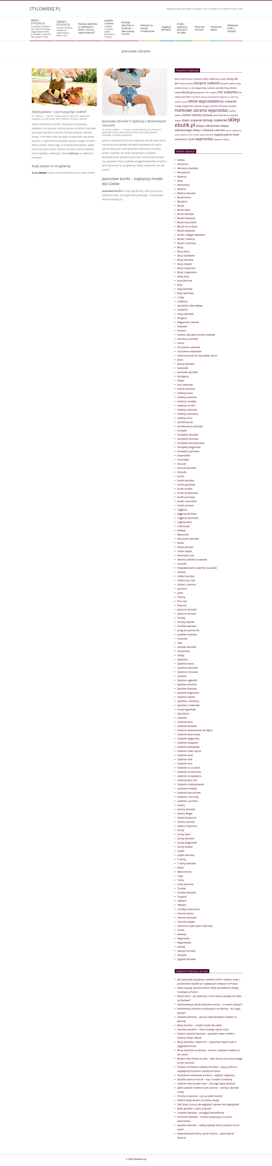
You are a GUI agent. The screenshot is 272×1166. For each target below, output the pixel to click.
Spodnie (181, 676)
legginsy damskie (187, 513)
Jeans (180, 359)
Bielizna (181, 189)
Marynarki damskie (188, 538)
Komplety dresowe (187, 438)
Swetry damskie (186, 809)
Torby (180, 880)
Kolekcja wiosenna (187, 413)
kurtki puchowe (186, 497)
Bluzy (180, 247)
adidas (181, 159)
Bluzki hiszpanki (186, 218)
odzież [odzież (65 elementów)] (186, 115)
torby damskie (185, 884)
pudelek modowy (187, 634)
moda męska (184, 551)
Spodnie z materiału (188, 705)
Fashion (181, 330)
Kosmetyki (183, 459)
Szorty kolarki (185, 846)
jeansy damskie (186, 363)
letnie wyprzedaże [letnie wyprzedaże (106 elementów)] (203, 101)
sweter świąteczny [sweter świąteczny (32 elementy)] (233, 130)
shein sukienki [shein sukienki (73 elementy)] (192, 120)
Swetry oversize (186, 821)
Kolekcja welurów (187, 409)
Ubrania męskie (186, 921)
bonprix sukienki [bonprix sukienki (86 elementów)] (207, 83)
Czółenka (182, 301)
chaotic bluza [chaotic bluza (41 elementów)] (181, 88)
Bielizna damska (186, 193)
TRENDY (38, 116)
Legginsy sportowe (187, 518)
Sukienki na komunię (189, 771)
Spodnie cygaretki (187, 680)
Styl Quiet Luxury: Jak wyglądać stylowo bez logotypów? (208, 1104)
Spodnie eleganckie (188, 692)
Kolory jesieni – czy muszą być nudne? (59, 112)
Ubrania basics (185, 913)
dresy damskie (185, 314)
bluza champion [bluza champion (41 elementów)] (194, 78)
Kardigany (183, 376)
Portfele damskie (186, 626)
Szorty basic (184, 834)
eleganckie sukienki (188, 322)
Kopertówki (183, 455)
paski (180, 592)
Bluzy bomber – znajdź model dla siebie (199, 1025)
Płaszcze (182, 605)
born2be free (184, 280)
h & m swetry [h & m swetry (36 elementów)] (211, 92)
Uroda (180, 930)
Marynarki (183, 534)
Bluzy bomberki (186, 255)
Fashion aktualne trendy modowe (196, 334)
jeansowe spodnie (129, 132)
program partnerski (188, 630)
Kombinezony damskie (190, 426)
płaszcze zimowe (186, 613)
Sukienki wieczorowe (189, 792)
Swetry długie (184, 813)
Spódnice (182, 659)
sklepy (180, 655)
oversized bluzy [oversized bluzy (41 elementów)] (221, 115)
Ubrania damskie (187, 917)
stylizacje (73, 153)
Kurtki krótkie (185, 488)
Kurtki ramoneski (187, 501)
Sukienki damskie (187, 726)
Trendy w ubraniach (188, 909)
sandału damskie (186, 647)
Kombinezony (185, 422)
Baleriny (181, 176)
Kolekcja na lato (186, 405)
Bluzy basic (183, 251)
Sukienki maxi (185, 755)
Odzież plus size (186, 580)
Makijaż (181, 530)
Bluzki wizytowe (186, 230)
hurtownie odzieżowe (189, 351)
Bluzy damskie (185, 259)
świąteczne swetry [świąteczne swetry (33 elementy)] (221, 139)
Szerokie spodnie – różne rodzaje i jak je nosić (203, 1029)
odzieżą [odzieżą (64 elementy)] (207, 115)
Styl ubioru (183, 713)
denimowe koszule (141, 129)
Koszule (181, 463)
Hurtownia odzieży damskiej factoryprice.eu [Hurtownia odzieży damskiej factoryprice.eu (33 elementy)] (210, 97)
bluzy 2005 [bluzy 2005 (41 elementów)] (220, 78)
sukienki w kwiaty (187, 788)
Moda (108, 129)
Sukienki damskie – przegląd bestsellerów (200, 1112)
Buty (179, 284)
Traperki (182, 896)
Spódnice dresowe (187, 672)
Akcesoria (182, 164)
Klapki (180, 380)
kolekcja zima (184, 418)
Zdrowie (181, 955)
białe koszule (62, 116)
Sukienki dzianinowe (188, 734)
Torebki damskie (186, 892)
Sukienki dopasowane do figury (194, 730)
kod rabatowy (185, 384)
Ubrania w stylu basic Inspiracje (195, 925)
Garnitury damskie (187, 339)
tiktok (180, 867)
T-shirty (181, 859)
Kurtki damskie (185, 480)
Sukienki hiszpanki (187, 742)
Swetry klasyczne (186, 817)
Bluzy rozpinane (186, 268)
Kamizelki (182, 368)
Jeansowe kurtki (110, 132)
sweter (43, 172)
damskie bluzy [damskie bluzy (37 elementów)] (223, 88)
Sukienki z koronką (187, 796)
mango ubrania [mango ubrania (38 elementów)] (209, 106)
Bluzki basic (183, 209)
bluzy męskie (184, 264)
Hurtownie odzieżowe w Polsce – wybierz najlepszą (206, 1075)
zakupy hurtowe (186, 950)
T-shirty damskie (186, 863)
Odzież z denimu (186, 584)
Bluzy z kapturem (187, 272)
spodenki (106, 135)
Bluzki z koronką (186, 243)
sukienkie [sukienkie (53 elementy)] (219, 130)
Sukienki (182, 717)
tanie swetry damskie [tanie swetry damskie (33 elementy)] (204, 134)
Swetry (181, 805)
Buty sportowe (185, 293)
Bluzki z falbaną (186, 239)
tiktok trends (184, 871)
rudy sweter (62, 119)
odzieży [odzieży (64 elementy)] (197, 115)
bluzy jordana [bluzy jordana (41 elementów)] (186, 83)
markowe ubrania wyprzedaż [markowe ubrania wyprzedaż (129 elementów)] (201, 110)
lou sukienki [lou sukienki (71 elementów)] (228, 101)
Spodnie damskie (187, 684)
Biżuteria (182, 201)
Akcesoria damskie (187, 168)
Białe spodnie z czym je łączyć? (194, 1108)
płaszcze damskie (187, 609)
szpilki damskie (185, 855)
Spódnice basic (185, 663)
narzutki (181, 563)
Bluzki (180, 205)
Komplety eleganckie (189, 447)
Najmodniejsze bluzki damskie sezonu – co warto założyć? (209, 1004)
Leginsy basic (184, 522)
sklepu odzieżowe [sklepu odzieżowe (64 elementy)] (207, 126)
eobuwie (182, 326)
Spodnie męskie (186, 697)
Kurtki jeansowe (186, 484)
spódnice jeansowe (122, 135)
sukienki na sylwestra (189, 776)
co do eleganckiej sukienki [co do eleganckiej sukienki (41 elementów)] (202, 88)
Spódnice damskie (187, 667)
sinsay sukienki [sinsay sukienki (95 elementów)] (215, 120)
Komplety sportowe (188, 451)
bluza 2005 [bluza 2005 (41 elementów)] (180, 78)
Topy (180, 876)
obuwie (181, 572)
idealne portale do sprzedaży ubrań (197, 355)
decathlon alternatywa (190, 305)
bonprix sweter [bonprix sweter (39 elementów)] (227, 83)
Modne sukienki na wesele (192, 559)
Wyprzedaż (183, 938)
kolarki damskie (186, 388)
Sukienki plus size (187, 780)
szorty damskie (185, 838)
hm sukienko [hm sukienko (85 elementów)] (228, 92)
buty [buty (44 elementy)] (238, 83)
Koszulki (181, 472)
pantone (182, 588)
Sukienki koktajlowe (188, 746)
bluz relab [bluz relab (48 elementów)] (209, 78)
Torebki (181, 888)
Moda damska (185, 547)
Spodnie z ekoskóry (188, 701)
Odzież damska (185, 576)
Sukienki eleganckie (188, 738)
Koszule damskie (186, 468)
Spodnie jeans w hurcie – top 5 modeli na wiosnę (204, 1079)
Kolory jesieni (48, 119)
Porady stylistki (185, 622)
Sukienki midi (184, 759)
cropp (180, 297)
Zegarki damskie (186, 959)
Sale (179, 642)
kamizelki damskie (187, 372)
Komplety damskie (187, 434)
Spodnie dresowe (187, 688)
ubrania (83, 119)
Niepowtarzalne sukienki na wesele (197, 567)
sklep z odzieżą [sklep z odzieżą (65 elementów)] (203, 130)
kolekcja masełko (187, 401)
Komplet (182, 430)
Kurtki (180, 476)
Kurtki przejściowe (187, 493)
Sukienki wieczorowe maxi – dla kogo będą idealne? (206, 1083)
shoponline (183, 651)
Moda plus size (185, 555)
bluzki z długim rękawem (191, 234)
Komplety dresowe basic (191, 443)
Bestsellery (183, 184)
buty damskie (185, 289)
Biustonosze (184, 197)
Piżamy (181, 597)
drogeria (182, 318)
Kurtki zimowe (185, 505)
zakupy (181, 946)
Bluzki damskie (185, 214)
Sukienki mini (184, 763)
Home (180, 343)
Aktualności (183, 172)
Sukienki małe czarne (189, 751)
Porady (181, 617)
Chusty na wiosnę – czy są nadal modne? (200, 1096)
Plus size (182, 601)
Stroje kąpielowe (186, 709)
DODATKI (182, 309)
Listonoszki (183, 526)
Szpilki (180, 851)
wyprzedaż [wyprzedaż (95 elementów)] (204, 139)
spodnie (74, 119)
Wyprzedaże (184, 942)
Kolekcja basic (185, 393)
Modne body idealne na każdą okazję (198, 1100)
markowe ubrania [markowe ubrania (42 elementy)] (227, 106)
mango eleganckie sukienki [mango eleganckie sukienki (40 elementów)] (188, 106)
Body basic (183, 276)
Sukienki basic (185, 722)
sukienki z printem (187, 801)
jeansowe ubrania (148, 132)
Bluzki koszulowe (187, 222)
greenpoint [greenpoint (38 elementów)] (199, 92)
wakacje (181, 934)
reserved (182, 638)
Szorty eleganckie (187, 842)
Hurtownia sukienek (188, 347)
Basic (180, 180)
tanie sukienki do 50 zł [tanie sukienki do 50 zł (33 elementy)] (184, 134)
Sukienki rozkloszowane (190, 784)
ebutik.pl (74, 116)
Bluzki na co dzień (187, 226)
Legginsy (182, 509)
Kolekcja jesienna (187, 397)
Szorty (180, 830)
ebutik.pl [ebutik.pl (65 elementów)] (187, 92)
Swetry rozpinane (187, 826)
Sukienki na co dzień (188, 767)
